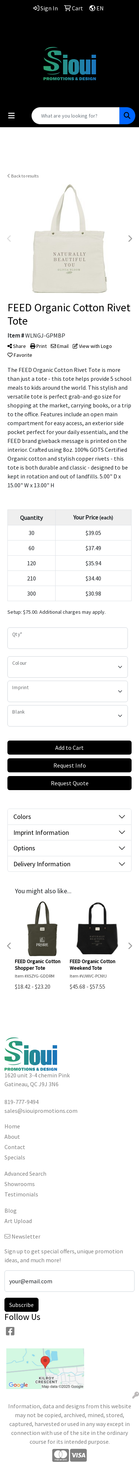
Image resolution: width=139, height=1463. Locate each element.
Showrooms (19, 1184)
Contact (14, 1147)
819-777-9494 (70, 29)
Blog (10, 1210)
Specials (14, 1157)
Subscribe (21, 1304)
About (12, 1136)
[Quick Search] (76, 115)
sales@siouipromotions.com (69, 39)
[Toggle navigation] (11, 116)
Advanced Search (25, 1173)
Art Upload (18, 1221)
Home (12, 1126)
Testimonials (21, 1194)
